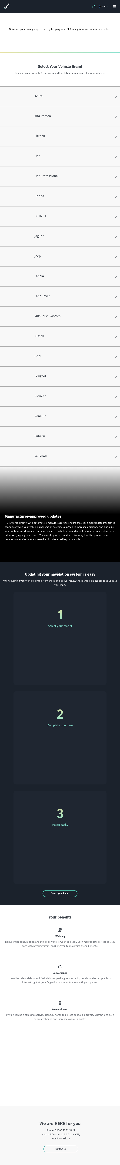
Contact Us (60, 1149)
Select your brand (60, 893)
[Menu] (114, 6)
